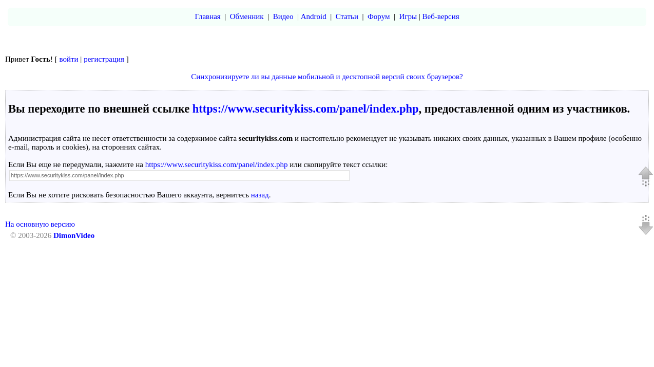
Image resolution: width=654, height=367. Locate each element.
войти (69, 59)
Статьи (347, 16)
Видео (283, 16)
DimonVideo (73, 235)
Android (313, 16)
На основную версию (40, 224)
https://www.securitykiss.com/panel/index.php (306, 108)
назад (260, 195)
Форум (379, 16)
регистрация (104, 59)
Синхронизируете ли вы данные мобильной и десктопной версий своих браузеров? (327, 76)
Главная (207, 16)
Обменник (247, 16)
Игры (408, 16)
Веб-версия (440, 16)
